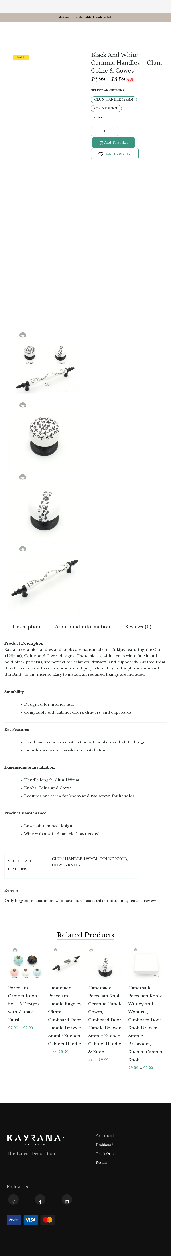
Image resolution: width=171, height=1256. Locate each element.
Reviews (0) (138, 627)
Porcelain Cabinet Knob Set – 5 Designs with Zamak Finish (23, 1004)
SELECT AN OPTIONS (107, 90)
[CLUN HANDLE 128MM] (114, 99)
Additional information (82, 627)
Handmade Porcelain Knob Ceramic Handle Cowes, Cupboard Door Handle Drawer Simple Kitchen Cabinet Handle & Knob (105, 1020)
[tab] (26, 628)
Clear (100, 118)
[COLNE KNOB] (106, 108)
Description (26, 627)
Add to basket (116, 143)
